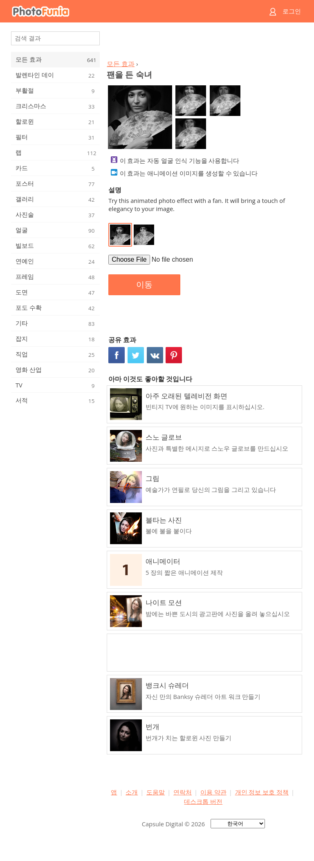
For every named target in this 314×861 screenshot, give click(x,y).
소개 (132, 792)
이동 (144, 284)
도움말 (155, 792)
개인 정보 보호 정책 (262, 792)
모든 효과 (121, 63)
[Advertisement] (203, 43)
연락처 (182, 792)
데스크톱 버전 (203, 801)
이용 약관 (213, 792)
